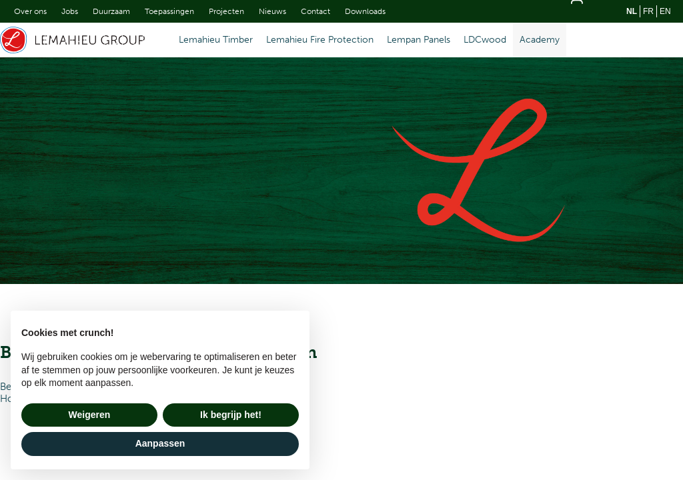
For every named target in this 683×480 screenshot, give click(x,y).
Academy (540, 39)
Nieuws (272, 11)
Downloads (365, 11)
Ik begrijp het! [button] (230, 414)
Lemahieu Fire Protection (320, 39)
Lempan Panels (418, 39)
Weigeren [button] (90, 414)
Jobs (69, 11)
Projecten (226, 11)
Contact (315, 11)
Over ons (30, 11)
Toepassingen (169, 11)
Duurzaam (111, 11)
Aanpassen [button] (160, 443)
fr (648, 11)
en (665, 11)
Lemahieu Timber (216, 39)
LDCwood (485, 39)
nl (631, 11)
